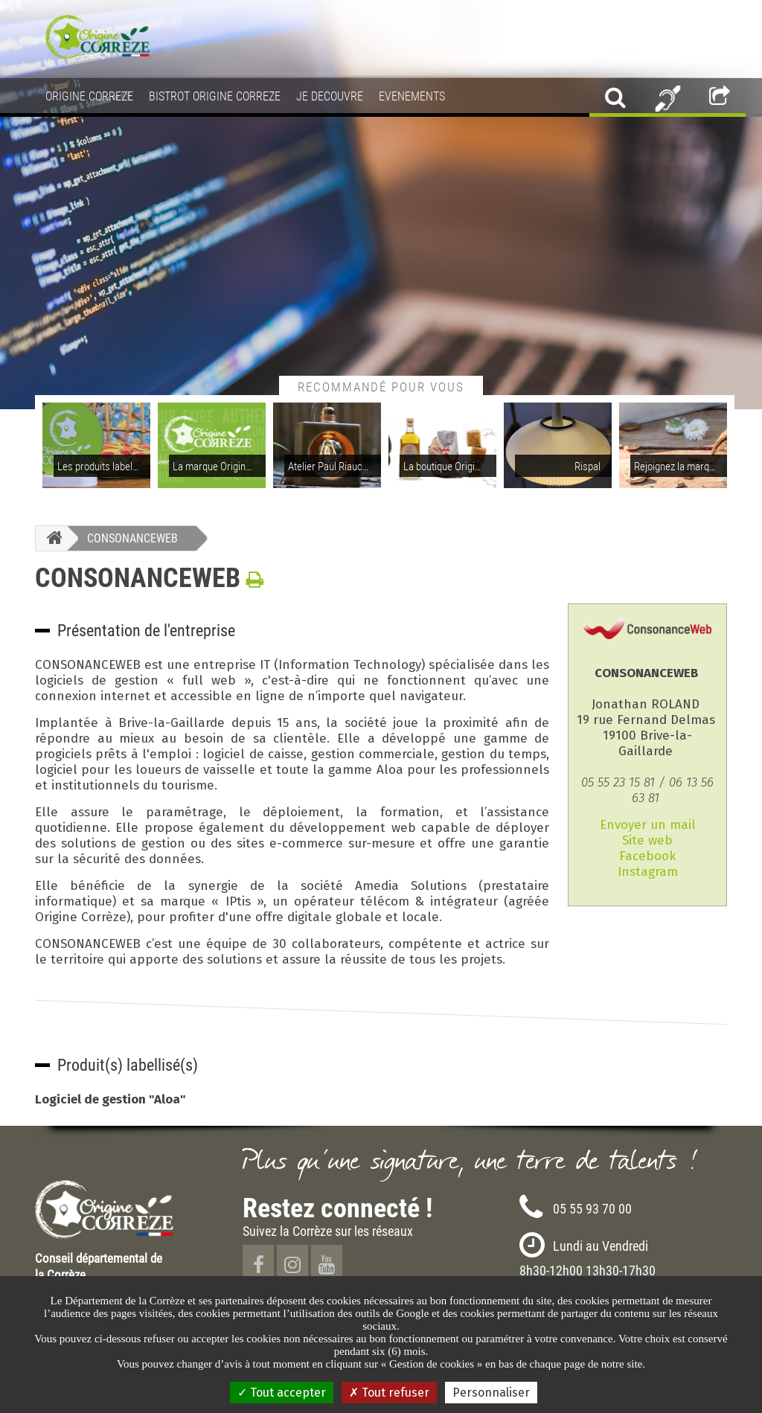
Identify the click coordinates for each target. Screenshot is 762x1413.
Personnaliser (491, 1392)
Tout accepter (281, 1392)
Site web (647, 840)
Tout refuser (389, 1392)
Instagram (648, 871)
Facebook (647, 856)
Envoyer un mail (648, 825)
